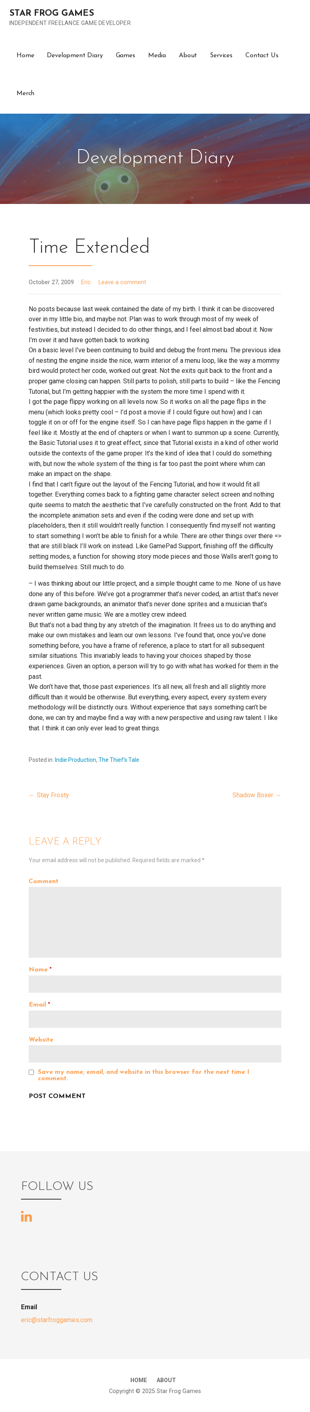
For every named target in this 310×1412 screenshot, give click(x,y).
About (188, 55)
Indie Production (75, 760)
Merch (25, 93)
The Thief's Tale (118, 760)
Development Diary (75, 55)
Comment (44, 881)
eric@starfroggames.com (56, 1320)
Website (41, 1040)
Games (125, 55)
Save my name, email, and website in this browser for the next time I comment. (143, 1075)
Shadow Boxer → (256, 795)
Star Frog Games (51, 13)
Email (39, 1005)
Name (40, 970)
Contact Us (261, 55)
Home (25, 55)
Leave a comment (122, 282)
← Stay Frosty (49, 795)
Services (221, 55)
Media (157, 55)
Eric (86, 282)
